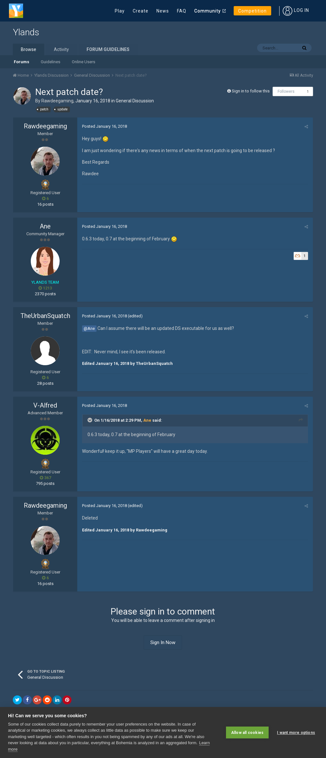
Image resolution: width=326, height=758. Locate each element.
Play (120, 10)
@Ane (89, 328)
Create (140, 10)
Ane (45, 226)
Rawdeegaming (57, 100)
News (162, 10)
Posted (104, 126)
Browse (28, 49)
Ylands (26, 32)
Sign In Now (162, 642)
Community (207, 10)
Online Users (83, 61)
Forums (21, 61)
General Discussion (135, 100)
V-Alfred (45, 405)
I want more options (296, 732)
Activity (61, 49)
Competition (252, 10)
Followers (286, 91)
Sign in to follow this (251, 91)
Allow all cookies (247, 732)
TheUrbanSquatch (45, 316)
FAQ (181, 10)
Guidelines (50, 61)
